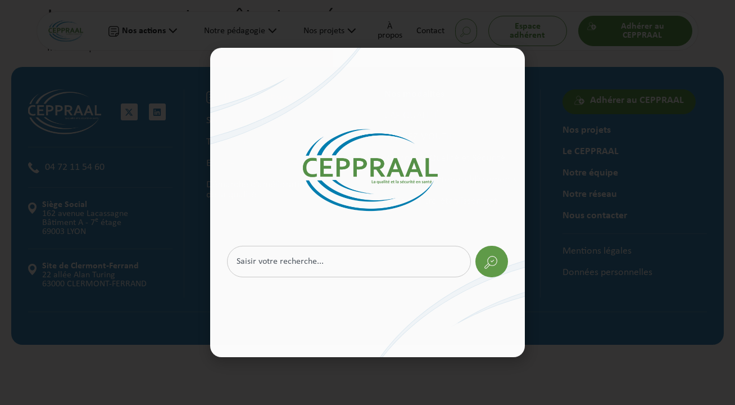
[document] (367, 202)
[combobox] (349, 261)
